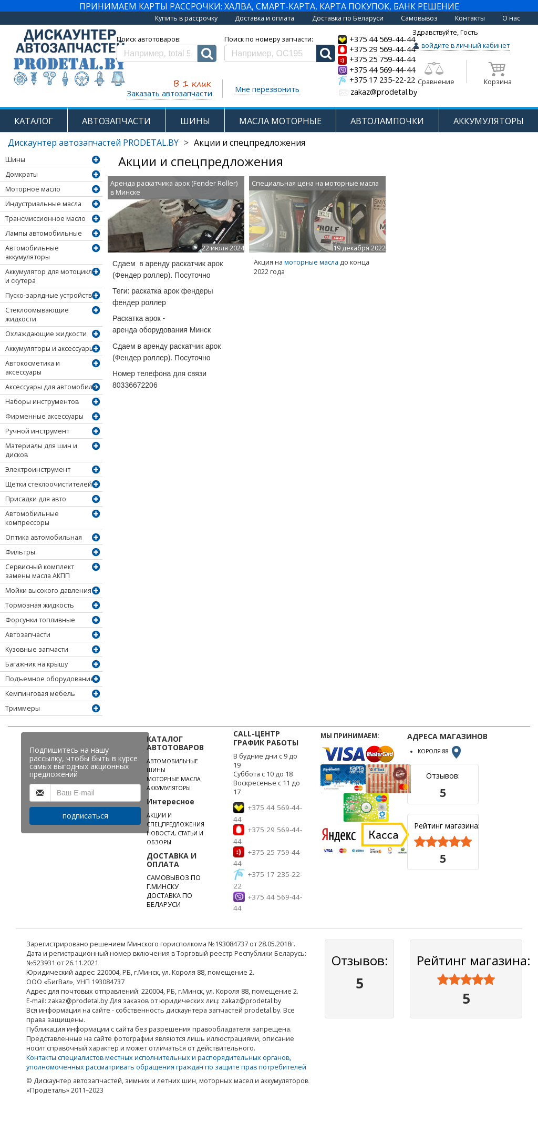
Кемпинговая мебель (40, 693)
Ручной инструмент (37, 431)
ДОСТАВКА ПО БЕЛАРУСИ (169, 900)
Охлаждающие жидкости (46, 333)
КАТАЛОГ (33, 121)
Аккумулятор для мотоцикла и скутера (50, 276)
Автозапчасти (27, 634)
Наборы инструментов (42, 401)
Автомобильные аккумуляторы (32, 252)
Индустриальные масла (43, 203)
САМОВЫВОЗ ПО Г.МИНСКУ (174, 882)
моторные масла (311, 262)
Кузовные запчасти (36, 649)
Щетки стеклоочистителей (48, 484)
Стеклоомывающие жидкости (37, 315)
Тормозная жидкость (39, 605)
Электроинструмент (37, 469)
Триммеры (22, 708)
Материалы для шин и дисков (41, 450)
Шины (15, 159)
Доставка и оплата (264, 18)
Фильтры (20, 552)
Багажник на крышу (36, 664)
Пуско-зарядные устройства (50, 295)
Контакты (470, 18)
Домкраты (21, 174)
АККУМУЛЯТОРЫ (488, 121)
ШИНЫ (195, 121)
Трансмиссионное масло (45, 218)
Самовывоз (419, 18)
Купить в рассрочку (186, 18)
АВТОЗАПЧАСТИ (116, 121)
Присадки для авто (35, 498)
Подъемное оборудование (50, 678)
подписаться (85, 816)
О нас (511, 18)
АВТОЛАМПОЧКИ (387, 121)
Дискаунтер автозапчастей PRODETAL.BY (93, 142)
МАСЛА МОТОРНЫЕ (280, 121)
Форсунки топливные (40, 619)
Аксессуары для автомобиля (50, 386)
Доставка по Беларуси (348, 18)
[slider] (443, 841)
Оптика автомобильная (43, 537)
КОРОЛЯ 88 (440, 751)
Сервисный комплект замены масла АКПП (39, 571)
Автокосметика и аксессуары (32, 368)
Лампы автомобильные (43, 233)
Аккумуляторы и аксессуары (49, 348)
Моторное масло (32, 189)
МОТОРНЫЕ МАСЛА (174, 779)
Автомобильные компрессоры (32, 518)
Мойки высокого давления (48, 590)
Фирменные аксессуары (44, 416)
